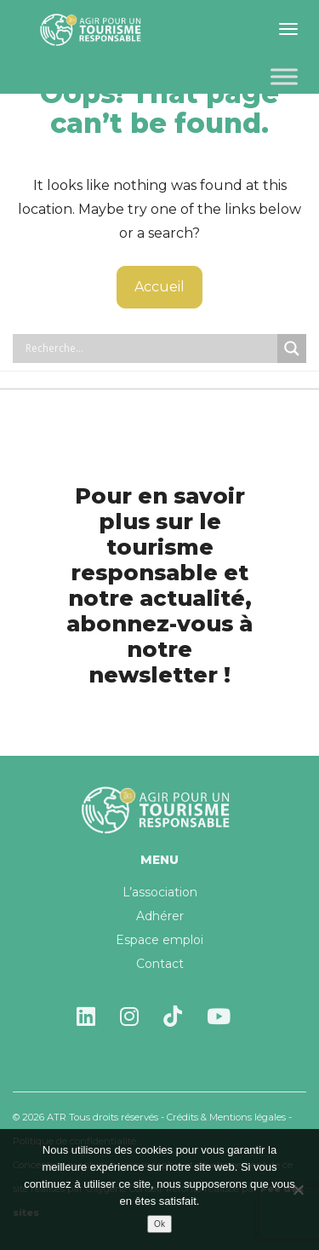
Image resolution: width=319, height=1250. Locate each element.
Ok (159, 1224)
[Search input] (149, 348)
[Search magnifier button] (291, 348)
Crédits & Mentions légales (226, 1117)
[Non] (297, 1189)
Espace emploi (159, 940)
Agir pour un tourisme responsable (93, 30)
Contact (160, 963)
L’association (159, 892)
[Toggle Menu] (284, 76)
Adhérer (160, 916)
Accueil (159, 287)
